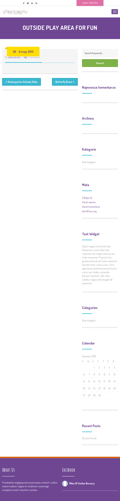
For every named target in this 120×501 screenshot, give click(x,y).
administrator (14, 57)
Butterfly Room (64, 81)
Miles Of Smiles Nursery (82, 483)
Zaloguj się (87, 197)
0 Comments (33, 57)
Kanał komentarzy (91, 206)
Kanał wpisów (89, 202)
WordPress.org (89, 211)
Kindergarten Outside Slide (21, 81)
